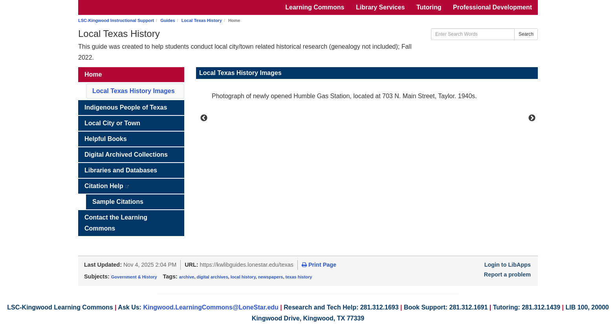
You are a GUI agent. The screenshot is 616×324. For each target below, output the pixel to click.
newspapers (270, 277)
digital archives (212, 277)
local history (243, 277)
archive (186, 277)
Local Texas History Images (133, 91)
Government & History (134, 277)
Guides (167, 20)
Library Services (380, 7)
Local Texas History (202, 20)
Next (532, 118)
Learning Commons (314, 7)
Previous (204, 118)
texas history (299, 277)
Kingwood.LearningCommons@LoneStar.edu (211, 307)
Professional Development (492, 7)
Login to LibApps (507, 265)
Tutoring (429, 7)
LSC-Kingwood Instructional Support (116, 20)
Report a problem (507, 274)
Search (526, 34)
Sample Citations (117, 201)
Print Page (319, 265)
